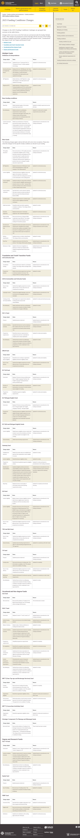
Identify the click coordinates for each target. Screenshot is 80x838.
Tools (65, 9)
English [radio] (36, 3)
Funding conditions (29, 14)
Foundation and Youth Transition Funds (14, 45)
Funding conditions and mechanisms (15, 14)
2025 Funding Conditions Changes (10, 16)
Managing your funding (62, 29)
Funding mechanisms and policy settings (66, 60)
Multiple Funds (7, 42)
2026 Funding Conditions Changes (67, 44)
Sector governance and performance (23, 9)
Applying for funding (61, 27)
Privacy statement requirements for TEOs (67, 56)
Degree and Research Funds (11, 49)
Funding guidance (61, 32)
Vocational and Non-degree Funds (12, 47)
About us (73, 9)
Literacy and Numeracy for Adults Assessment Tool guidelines (66, 52)
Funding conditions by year (65, 41)
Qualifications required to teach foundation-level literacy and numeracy (68, 48)
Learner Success (55, 9)
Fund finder (59, 24)
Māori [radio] (41, 3)
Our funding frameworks (62, 63)
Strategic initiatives (42, 9)
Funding (7, 9)
